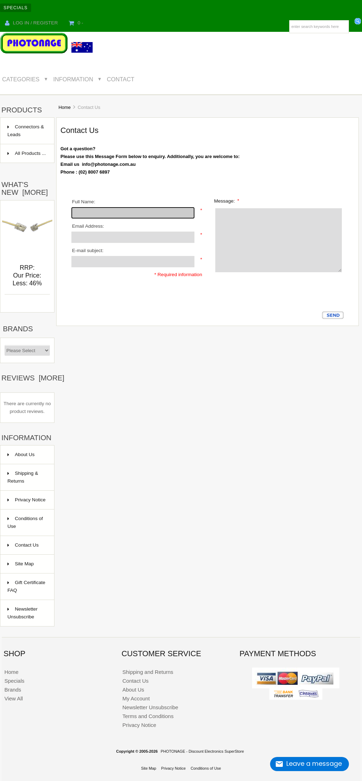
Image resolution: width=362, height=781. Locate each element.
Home (65, 107)
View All (13, 698)
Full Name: (83, 201)
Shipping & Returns (22, 477)
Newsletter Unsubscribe (22, 612)
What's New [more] (24, 188)
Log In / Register (31, 22)
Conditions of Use (25, 522)
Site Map (20, 563)
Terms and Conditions (148, 716)
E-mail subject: (88, 250)
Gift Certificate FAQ (26, 586)
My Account (136, 698)
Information (73, 79)
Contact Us (23, 545)
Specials (16, 7)
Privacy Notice (26, 499)
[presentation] (267, 297)
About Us (21, 454)
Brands (18, 329)
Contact (120, 79)
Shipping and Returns (147, 672)
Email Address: (88, 226)
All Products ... (26, 153)
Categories (21, 79)
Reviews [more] (32, 378)
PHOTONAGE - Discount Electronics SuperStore (202, 751)
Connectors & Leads (25, 130)
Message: (226, 200)
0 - (76, 22)
